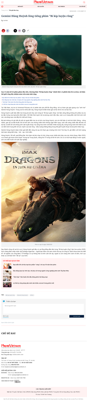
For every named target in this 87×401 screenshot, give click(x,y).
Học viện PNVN (75, 392)
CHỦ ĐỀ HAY (8, 333)
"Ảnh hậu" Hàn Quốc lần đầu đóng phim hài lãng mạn (17, 102)
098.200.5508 (19, 372)
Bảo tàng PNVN (35, 392)
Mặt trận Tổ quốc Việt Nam (14, 392)
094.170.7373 (15, 364)
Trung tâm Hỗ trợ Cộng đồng (61, 392)
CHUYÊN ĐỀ (82, 6)
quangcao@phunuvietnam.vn (20, 375)
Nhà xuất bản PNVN (46, 392)
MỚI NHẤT (20, 6)
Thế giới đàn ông (13, 10)
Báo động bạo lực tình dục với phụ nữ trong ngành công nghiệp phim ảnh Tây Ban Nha (26, 100)
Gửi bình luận (76, 316)
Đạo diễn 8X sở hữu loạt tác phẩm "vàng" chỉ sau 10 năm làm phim (20, 97)
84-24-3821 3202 (27, 362)
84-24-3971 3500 (13, 362)
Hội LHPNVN (26, 392)
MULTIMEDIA (61, 6)
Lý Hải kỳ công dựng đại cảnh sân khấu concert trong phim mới (19, 104)
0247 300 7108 (21, 378)
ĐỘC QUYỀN (41, 6)
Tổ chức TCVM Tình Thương (43, 394)
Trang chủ (4, 10)
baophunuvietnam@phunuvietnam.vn (15, 367)
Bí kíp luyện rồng (10, 295)
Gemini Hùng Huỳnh (23, 295)
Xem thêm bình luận (7, 322)
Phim (32, 295)
